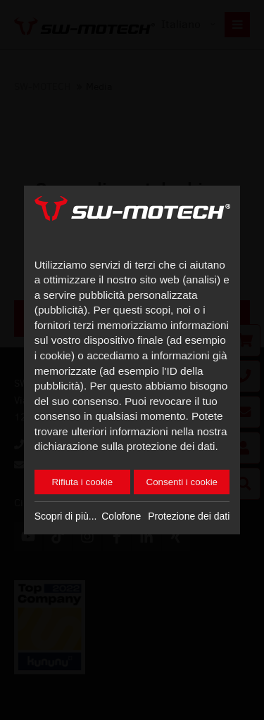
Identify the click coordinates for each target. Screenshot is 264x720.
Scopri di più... (65, 516)
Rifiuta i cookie (82, 482)
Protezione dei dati (189, 516)
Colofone (121, 516)
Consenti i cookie (182, 482)
